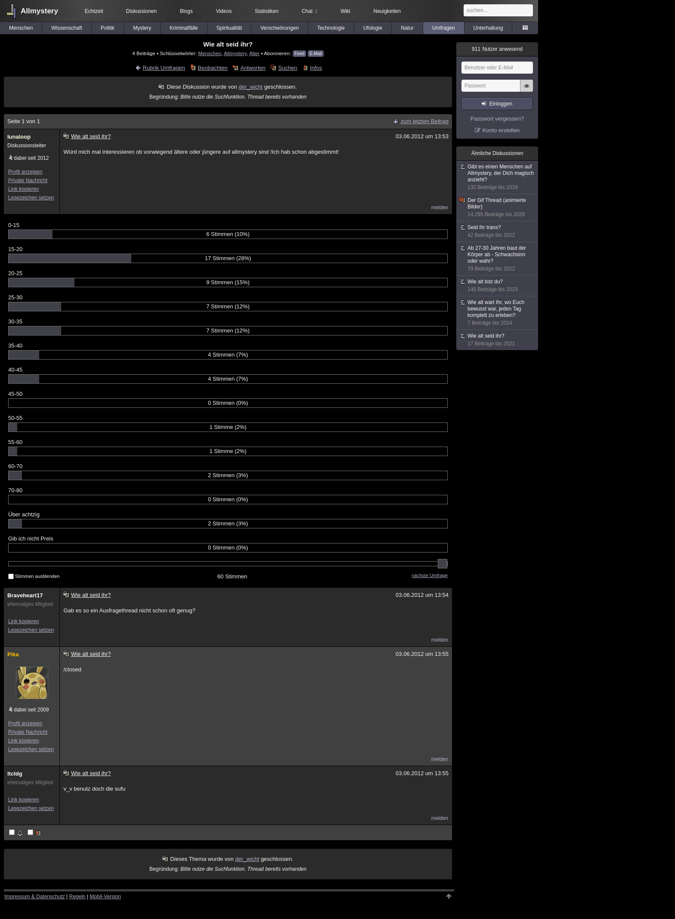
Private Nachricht (27, 180)
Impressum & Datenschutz (34, 897)
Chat (309, 11)
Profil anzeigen (25, 172)
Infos (316, 68)
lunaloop (19, 137)
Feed (299, 53)
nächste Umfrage (430, 575)
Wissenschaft (66, 28)
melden (439, 208)
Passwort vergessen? (497, 118)
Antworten (253, 68)
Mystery (142, 28)
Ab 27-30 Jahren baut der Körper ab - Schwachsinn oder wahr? (497, 258)
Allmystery (39, 11)
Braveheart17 (25, 595)
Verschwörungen (279, 28)
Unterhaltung (488, 28)
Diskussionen (141, 11)
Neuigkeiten (387, 11)
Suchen (287, 68)
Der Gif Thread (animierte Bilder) (497, 207)
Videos (224, 11)
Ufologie (372, 28)
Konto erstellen (501, 130)
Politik (108, 28)
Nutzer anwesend (497, 49)
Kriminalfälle (184, 28)
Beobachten (212, 68)
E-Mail (316, 53)
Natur (407, 28)
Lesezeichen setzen (31, 198)
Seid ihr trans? (497, 231)
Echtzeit (94, 11)
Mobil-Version (105, 897)
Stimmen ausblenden (33, 576)
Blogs (186, 11)
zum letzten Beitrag (425, 121)
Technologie (331, 28)
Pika (13, 654)
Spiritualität (229, 28)
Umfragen (443, 28)
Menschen (21, 28)
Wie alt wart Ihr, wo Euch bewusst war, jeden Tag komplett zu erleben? (497, 312)
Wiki (345, 11)
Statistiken (267, 11)
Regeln (77, 897)
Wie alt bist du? (497, 286)
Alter (254, 53)
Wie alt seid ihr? (497, 340)
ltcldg (14, 773)
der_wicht (250, 87)
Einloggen (500, 104)
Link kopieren (23, 189)
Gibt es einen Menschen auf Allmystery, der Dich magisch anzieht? (497, 177)
